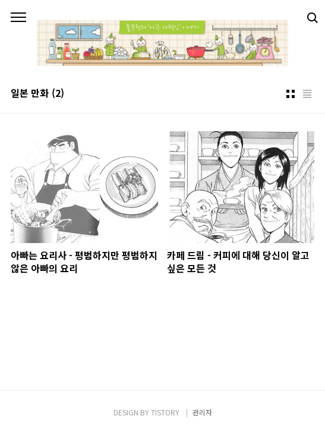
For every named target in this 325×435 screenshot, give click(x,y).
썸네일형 (290, 94)
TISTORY (165, 412)
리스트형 (307, 94)
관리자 (202, 412)
